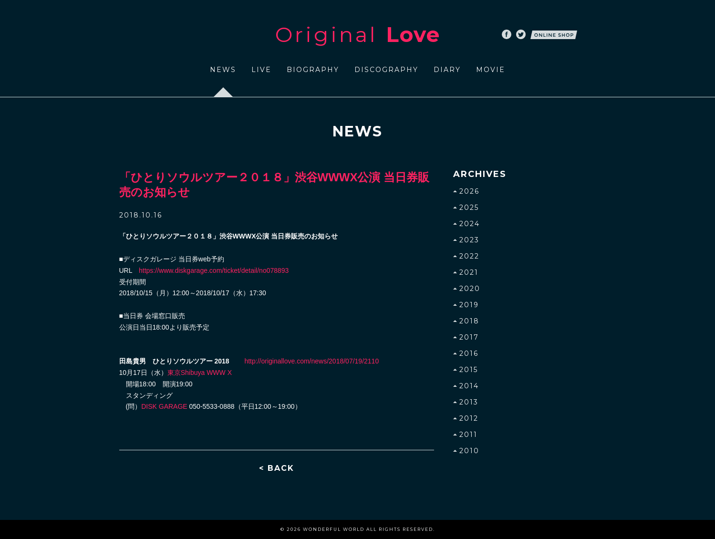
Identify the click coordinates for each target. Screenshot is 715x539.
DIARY (447, 69)
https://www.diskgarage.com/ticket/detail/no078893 (214, 270)
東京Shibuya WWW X (199, 372)
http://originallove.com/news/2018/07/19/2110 (311, 361)
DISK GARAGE (164, 406)
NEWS (223, 69)
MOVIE (490, 69)
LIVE (261, 69)
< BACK (276, 468)
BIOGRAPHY (313, 69)
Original (357, 34)
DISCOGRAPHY (386, 69)
